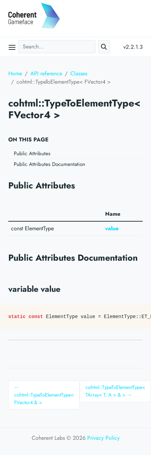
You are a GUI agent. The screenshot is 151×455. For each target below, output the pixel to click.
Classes (78, 73)
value (112, 228)
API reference (46, 73)
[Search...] (56, 46)
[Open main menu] (12, 47)
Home (15, 73)
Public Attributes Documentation (49, 164)
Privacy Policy (103, 438)
